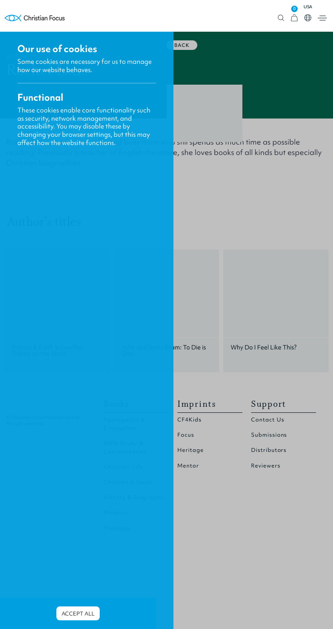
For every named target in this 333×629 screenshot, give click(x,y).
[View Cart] (294, 18)
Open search (281, 18)
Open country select (307, 17)
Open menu (322, 18)
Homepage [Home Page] (34, 18)
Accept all (78, 613)
